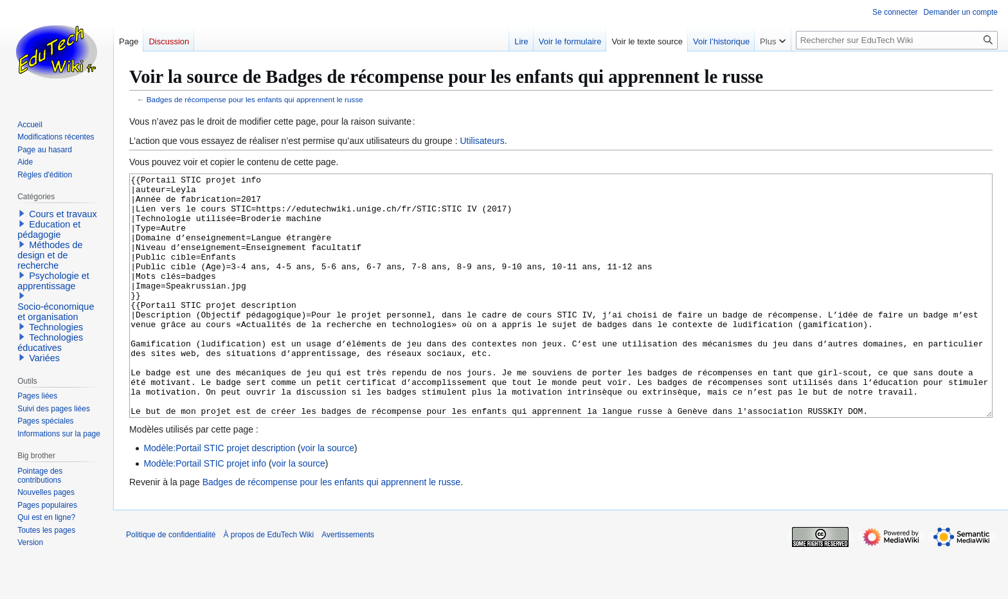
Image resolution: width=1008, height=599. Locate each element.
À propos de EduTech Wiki (268, 582)
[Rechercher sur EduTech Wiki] (897, 40)
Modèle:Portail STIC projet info (204, 511)
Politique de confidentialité (170, 582)
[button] (21, 213)
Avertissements (347, 582)
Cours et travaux (63, 214)
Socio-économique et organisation (55, 311)
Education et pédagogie (48, 229)
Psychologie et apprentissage (53, 281)
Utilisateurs (482, 141)
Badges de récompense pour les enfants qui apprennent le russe (255, 99)
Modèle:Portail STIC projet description (219, 496)
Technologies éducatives (50, 342)
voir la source (327, 496)
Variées (44, 358)
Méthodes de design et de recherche (49, 255)
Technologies (56, 327)
